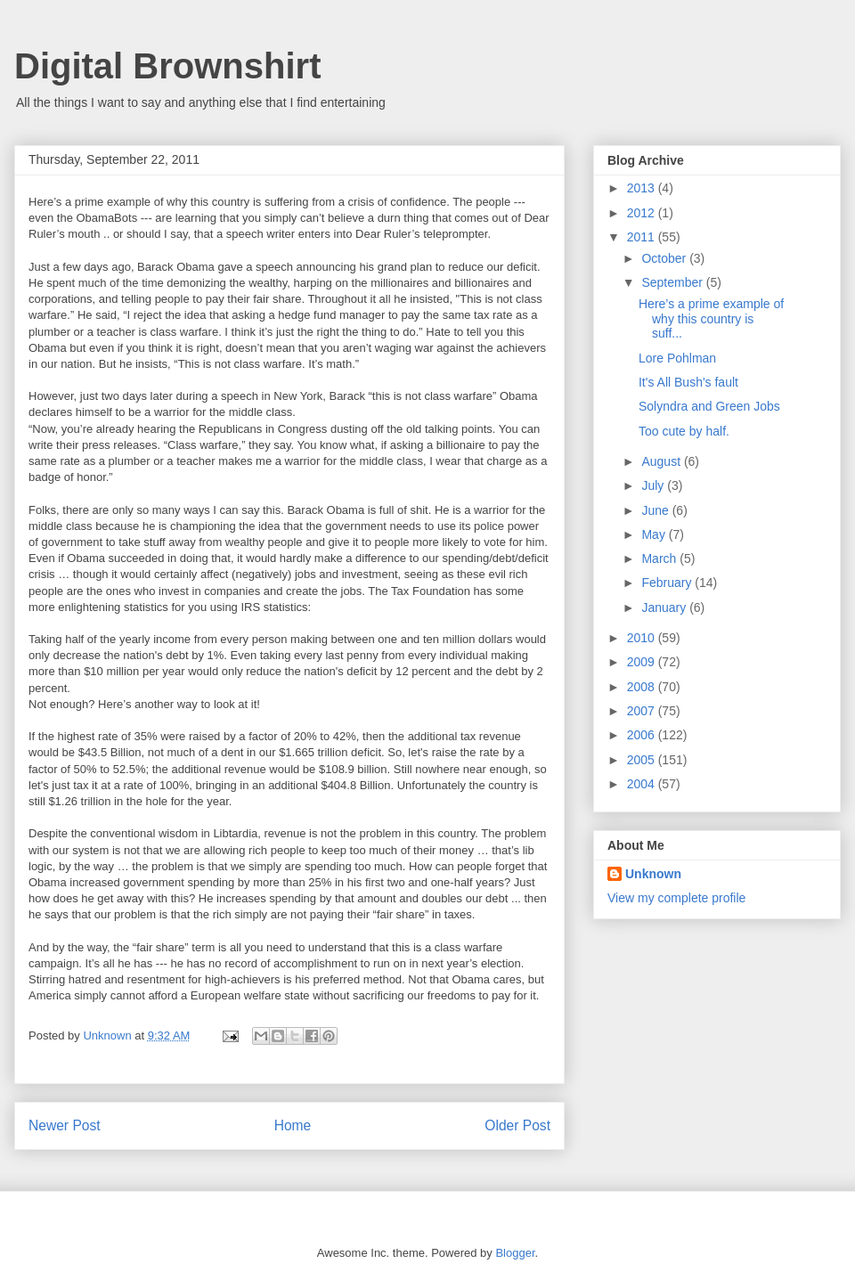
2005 (642, 760)
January (665, 607)
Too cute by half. (684, 431)
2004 (642, 784)
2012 (642, 213)
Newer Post (64, 1125)
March (660, 558)
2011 (642, 237)
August (662, 461)
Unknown (653, 874)
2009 (642, 662)
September (673, 282)
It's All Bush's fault (688, 382)
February (668, 582)
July (654, 485)
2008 (642, 687)
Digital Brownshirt (167, 66)
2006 (642, 735)
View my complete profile (676, 898)
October (665, 258)
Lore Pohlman (677, 358)
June (656, 510)
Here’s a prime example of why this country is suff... (711, 319)
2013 (642, 188)
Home (293, 1125)
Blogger (514, 1252)
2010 (642, 638)
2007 (642, 711)
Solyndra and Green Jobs (709, 406)
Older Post (517, 1125)
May (654, 534)
